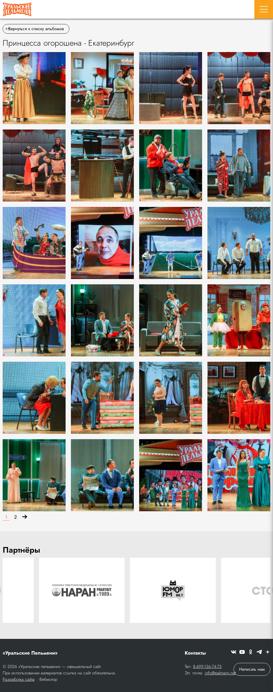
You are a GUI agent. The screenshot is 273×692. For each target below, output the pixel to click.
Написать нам (252, 669)
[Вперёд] (24, 517)
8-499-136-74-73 (207, 666)
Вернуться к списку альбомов (35, 29)
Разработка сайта (19, 679)
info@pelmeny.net (220, 673)
